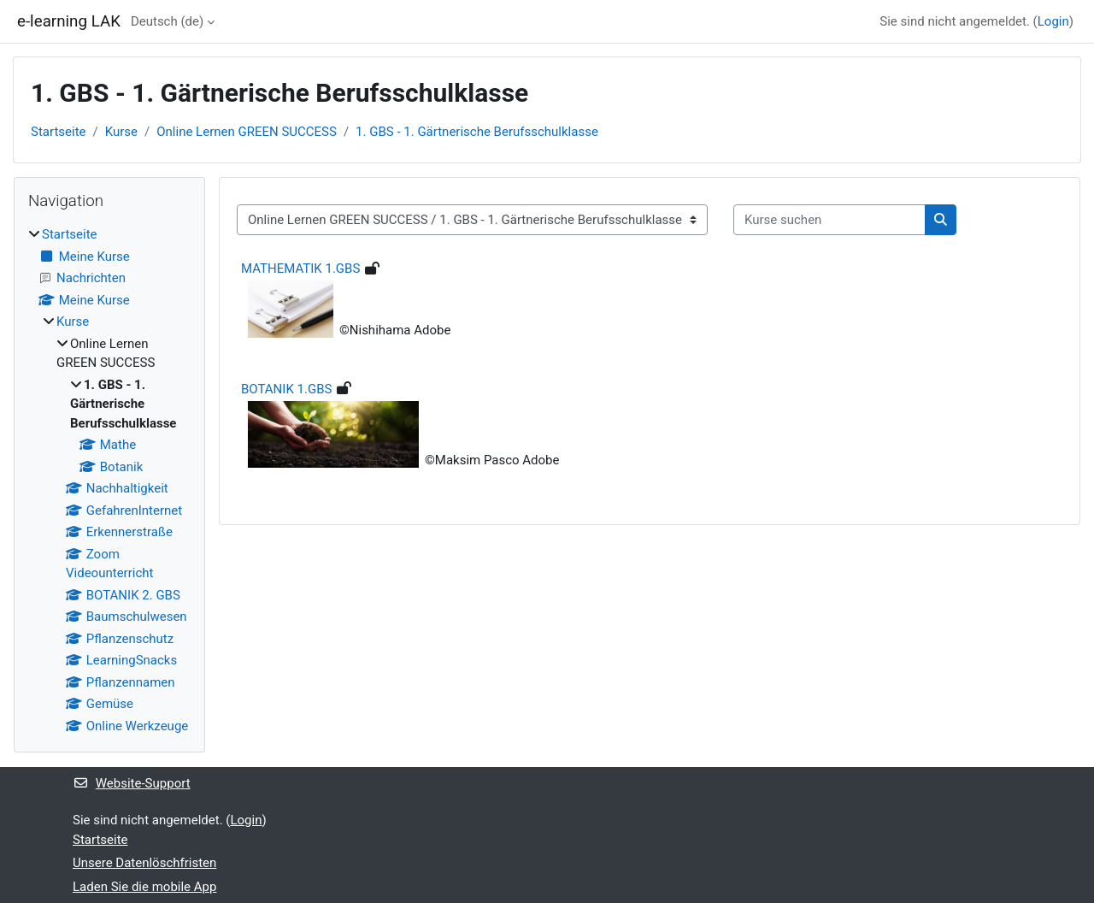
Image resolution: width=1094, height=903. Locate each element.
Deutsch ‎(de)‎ (167, 21)
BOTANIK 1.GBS (286, 389)
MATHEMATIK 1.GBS (300, 268)
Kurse (121, 131)
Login (1053, 21)
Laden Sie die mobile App (144, 886)
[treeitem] (109, 480)
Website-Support (132, 783)
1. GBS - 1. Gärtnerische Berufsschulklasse (477, 131)
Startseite (58, 131)
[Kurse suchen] (829, 220)
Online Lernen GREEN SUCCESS (246, 131)
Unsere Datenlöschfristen (144, 863)
